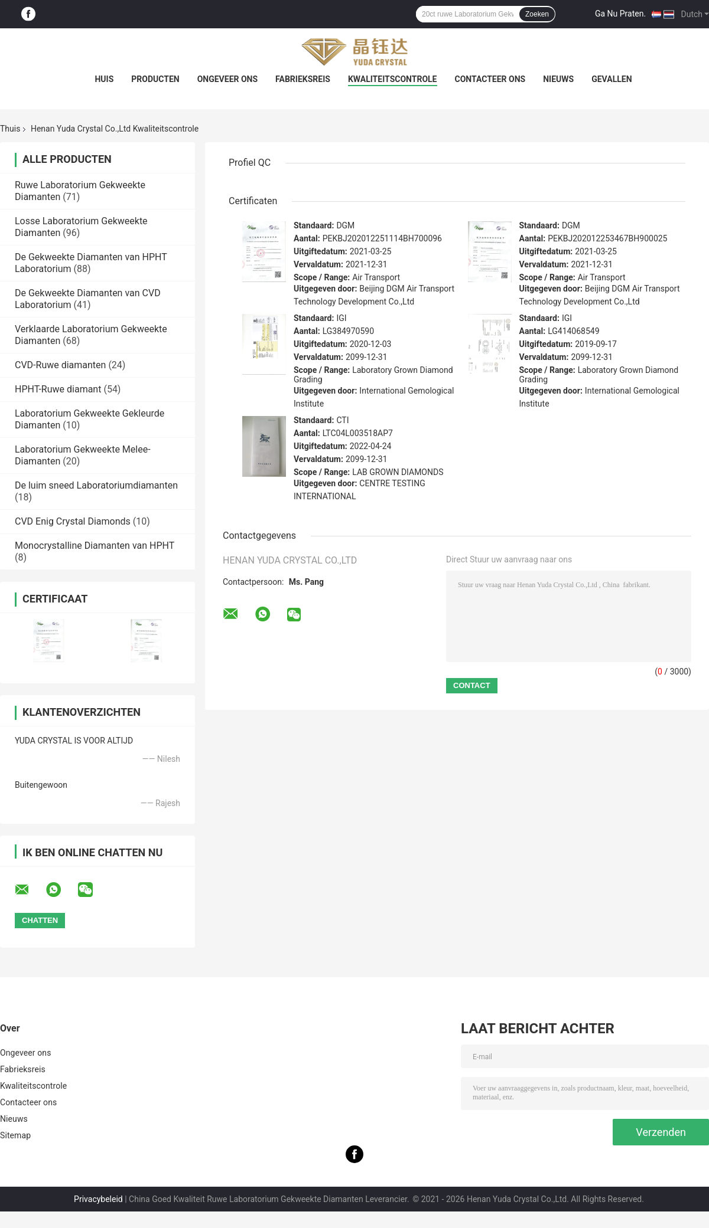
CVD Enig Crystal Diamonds (73, 521)
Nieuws (558, 79)
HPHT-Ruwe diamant (58, 389)
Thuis (10, 128)
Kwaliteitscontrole (392, 79)
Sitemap (15, 1135)
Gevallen (611, 79)
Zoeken (537, 14)
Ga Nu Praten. (620, 13)
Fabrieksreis (302, 79)
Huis (104, 79)
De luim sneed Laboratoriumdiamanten (96, 485)
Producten (155, 79)
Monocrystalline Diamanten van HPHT (94, 545)
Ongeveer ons (227, 79)
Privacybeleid (98, 1199)
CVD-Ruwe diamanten (60, 365)
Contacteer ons (490, 79)
